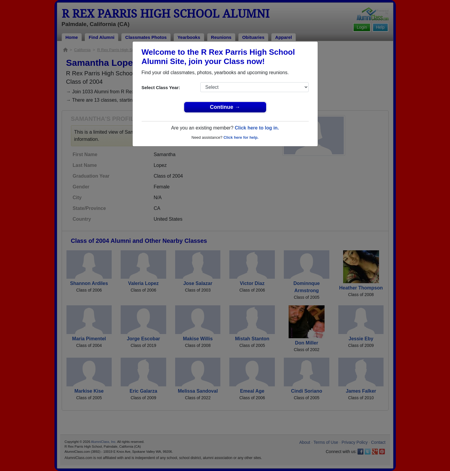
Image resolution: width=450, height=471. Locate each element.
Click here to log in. (257, 127)
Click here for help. (240, 137)
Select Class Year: (161, 87)
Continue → (225, 107)
